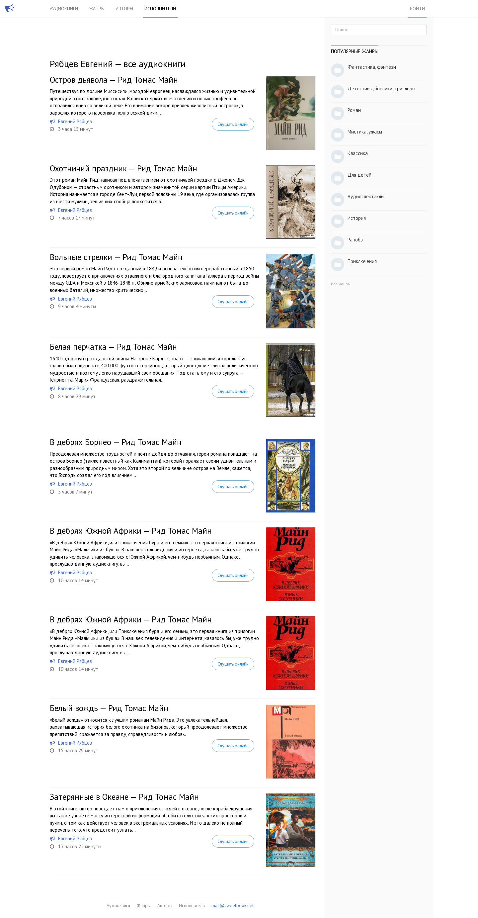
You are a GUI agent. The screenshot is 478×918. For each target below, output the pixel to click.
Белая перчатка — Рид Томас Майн (113, 346)
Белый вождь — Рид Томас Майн (109, 708)
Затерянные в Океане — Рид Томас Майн (124, 796)
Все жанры (341, 283)
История (357, 218)
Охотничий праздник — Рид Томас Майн (123, 168)
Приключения (362, 261)
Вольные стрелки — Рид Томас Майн (116, 257)
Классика (358, 153)
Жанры (97, 9)
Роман (354, 110)
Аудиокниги (64, 9)
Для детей (359, 175)
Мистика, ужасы (365, 132)
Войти (417, 9)
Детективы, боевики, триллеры (381, 88)
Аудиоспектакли (366, 196)
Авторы (124, 9)
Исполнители (160, 9)
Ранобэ (355, 239)
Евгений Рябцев (75, 121)
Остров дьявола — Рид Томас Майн (114, 79)
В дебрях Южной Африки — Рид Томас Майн (131, 530)
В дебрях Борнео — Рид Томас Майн (116, 442)
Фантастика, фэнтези (372, 67)
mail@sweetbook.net (232, 905)
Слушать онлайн (233, 124)
